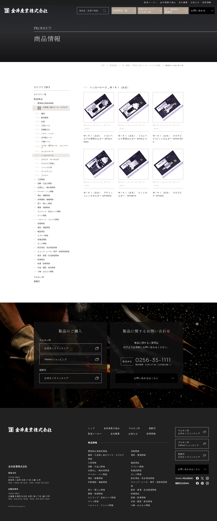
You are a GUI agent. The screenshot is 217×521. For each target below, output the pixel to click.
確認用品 (39, 231)
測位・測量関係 (42, 195)
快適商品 (39, 259)
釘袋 (40, 122)
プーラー (41, 175)
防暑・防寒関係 (42, 264)
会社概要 (183, 2)
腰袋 (40, 114)
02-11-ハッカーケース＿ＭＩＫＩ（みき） (97, 127)
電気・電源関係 (42, 227)
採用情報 (206, 2)
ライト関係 (40, 215)
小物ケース (42, 142)
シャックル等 (43, 167)
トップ (91, 428)
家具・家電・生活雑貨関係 (46, 255)
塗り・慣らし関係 (43, 203)
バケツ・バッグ (44, 134)
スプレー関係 (41, 235)
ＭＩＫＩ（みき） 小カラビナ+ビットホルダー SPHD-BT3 (168, 138)
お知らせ (194, 2)
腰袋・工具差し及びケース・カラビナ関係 (51, 108)
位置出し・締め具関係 (44, 187)
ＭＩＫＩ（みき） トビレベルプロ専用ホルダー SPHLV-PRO (98, 138)
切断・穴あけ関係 (43, 183)
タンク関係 (40, 243)
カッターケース (44, 151)
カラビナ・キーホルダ (47, 159)
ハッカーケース (44, 155)
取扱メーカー (150, 2)
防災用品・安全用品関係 (45, 247)
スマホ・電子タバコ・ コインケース (51, 146)
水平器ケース (43, 138)
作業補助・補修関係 (43, 199)
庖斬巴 (37, 281)
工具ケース (42, 126)
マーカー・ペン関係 (43, 191)
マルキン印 (39, 277)
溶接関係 (39, 223)
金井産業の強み (168, 2)
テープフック (43, 171)
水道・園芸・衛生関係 (44, 268)
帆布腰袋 (41, 118)
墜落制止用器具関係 (43, 103)
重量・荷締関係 (42, 207)
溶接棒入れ (42, 130)
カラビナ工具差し (45, 163)
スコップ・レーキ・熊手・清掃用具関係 (51, 251)
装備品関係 (40, 239)
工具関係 (39, 179)
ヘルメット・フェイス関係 (46, 219)
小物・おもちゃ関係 (43, 272)
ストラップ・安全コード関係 (47, 211)
